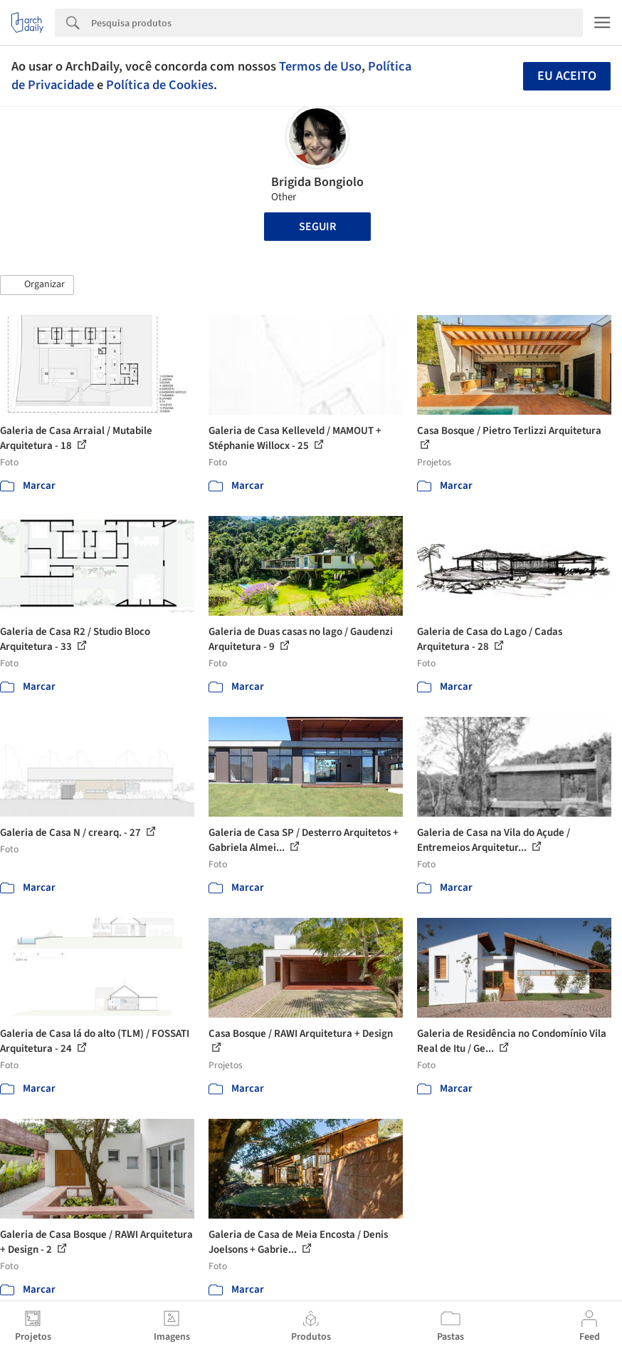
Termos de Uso (320, 66)
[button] (37, 285)
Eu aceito (566, 76)
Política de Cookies (160, 85)
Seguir (317, 226)
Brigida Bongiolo (317, 182)
